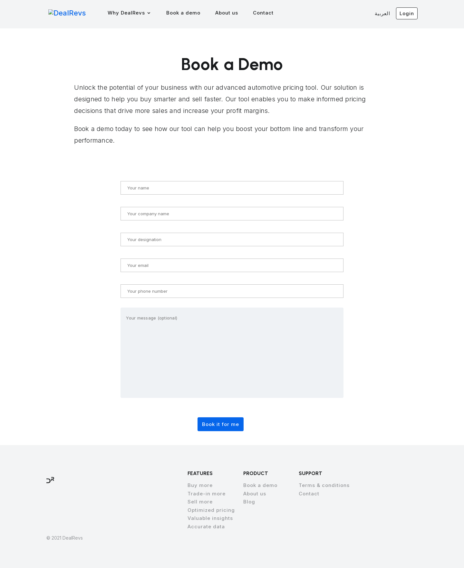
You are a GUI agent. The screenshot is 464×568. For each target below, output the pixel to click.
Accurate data (206, 526)
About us (229, 13)
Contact (266, 13)
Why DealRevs (129, 13)
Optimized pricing (211, 510)
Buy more (200, 485)
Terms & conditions (324, 485)
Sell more (200, 502)
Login (407, 13)
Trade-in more (207, 494)
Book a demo (186, 13)
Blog (249, 502)
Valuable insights (210, 518)
